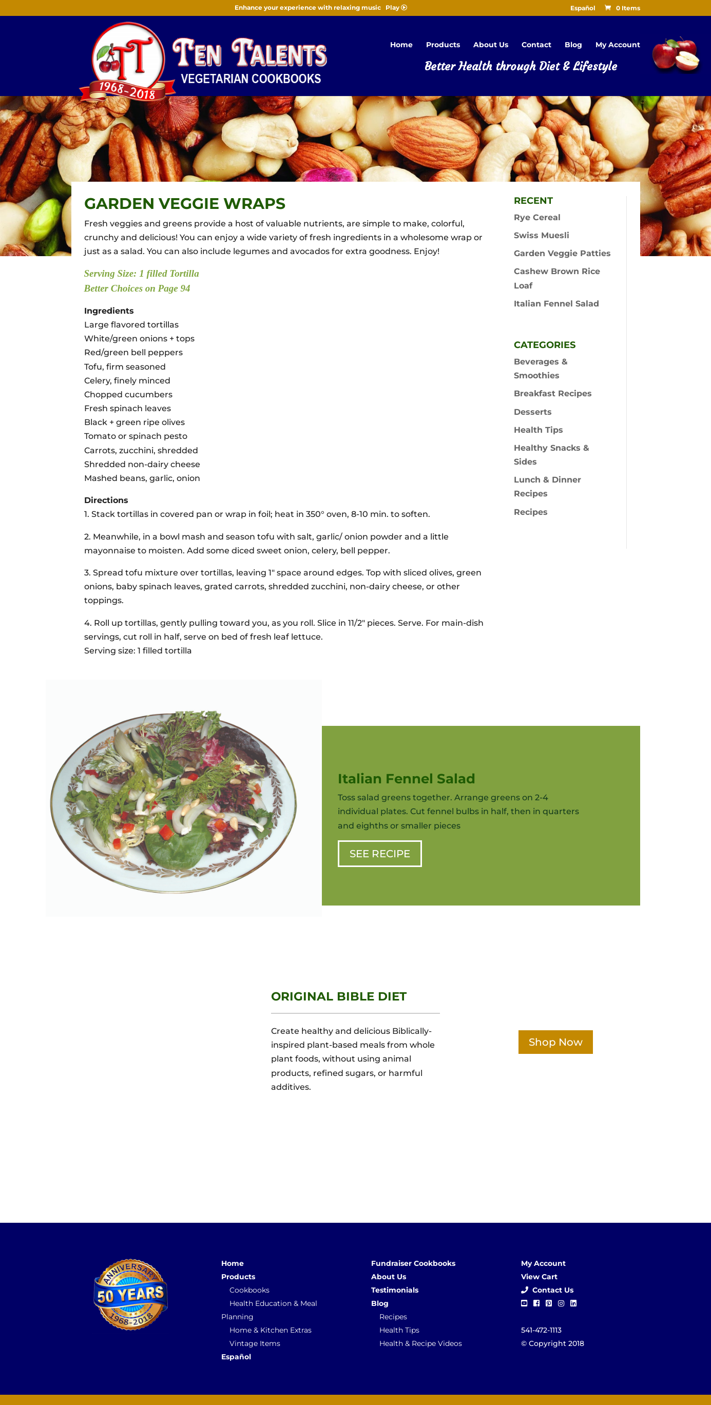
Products (443, 45)
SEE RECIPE (380, 854)
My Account (617, 45)
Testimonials (394, 1290)
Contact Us (547, 1290)
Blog (573, 45)
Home (401, 45)
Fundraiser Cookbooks (413, 1263)
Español (582, 8)
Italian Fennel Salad (556, 304)
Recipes (531, 512)
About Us (490, 45)
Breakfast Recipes (553, 393)
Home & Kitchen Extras (270, 1330)
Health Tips (538, 430)
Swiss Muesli (541, 235)
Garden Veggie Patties (562, 253)
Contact (536, 45)
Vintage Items (254, 1343)
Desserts (533, 412)
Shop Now (556, 1042)
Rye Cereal (537, 217)
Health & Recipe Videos (420, 1343)
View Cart (539, 1276)
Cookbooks (249, 1290)
